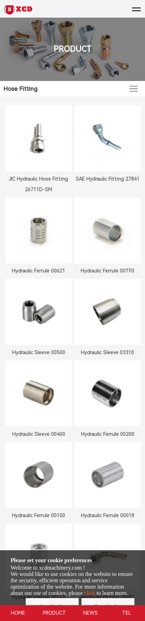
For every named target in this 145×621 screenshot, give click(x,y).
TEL (126, 613)
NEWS (90, 613)
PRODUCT (54, 613)
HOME (18, 613)
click (89, 593)
